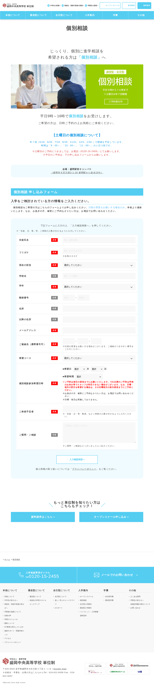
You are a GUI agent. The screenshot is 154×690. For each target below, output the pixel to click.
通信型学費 (109, 600)
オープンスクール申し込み (110, 517)
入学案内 (90, 15)
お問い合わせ (135, 608)
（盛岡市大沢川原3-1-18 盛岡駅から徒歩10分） (77, 172)
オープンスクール (86, 597)
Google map (59, 669)
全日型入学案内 (86, 604)
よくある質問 (135, 597)
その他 (141, 15)
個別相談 (83, 600)
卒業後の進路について (12, 612)
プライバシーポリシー (84, 469)
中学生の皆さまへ (11, 600)
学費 (115, 15)
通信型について (38, 15)
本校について (13, 15)
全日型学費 (109, 597)
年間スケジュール (11, 619)
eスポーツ (58, 608)
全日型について (64, 15)
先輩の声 (7, 616)
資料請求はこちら (42, 517)
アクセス (7, 639)
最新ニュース (9, 623)
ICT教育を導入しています (14, 627)
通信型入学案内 (86, 608)
